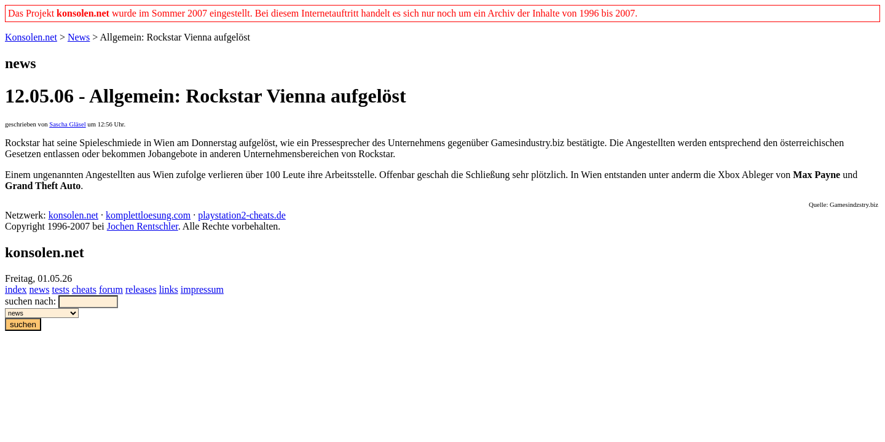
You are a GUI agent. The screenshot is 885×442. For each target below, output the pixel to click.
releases (141, 289)
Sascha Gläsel (67, 124)
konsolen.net (73, 215)
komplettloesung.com (148, 215)
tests (60, 289)
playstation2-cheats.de (242, 215)
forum (111, 289)
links (168, 289)
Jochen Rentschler (142, 226)
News (79, 37)
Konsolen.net (31, 37)
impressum (202, 289)
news (40, 289)
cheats (84, 289)
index (16, 289)
